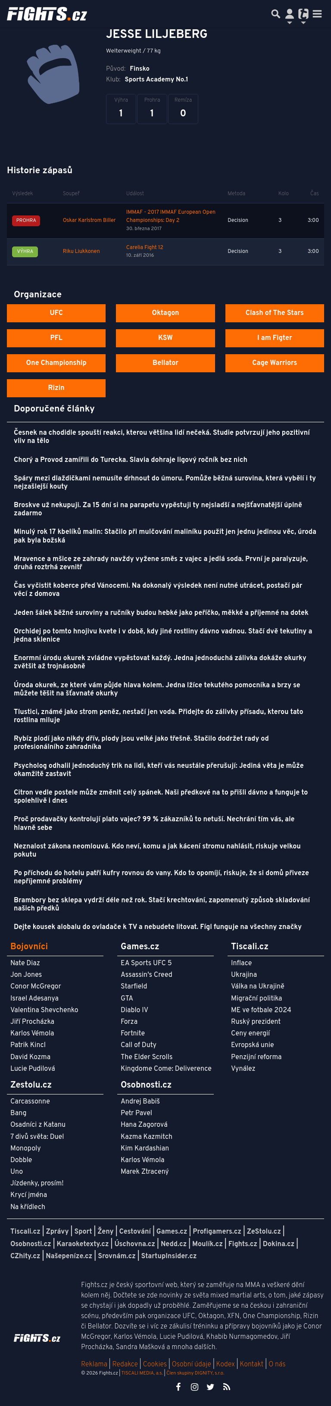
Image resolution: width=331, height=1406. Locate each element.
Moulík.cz (207, 1244)
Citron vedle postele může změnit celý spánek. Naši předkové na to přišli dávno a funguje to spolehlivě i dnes (161, 797)
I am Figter (274, 338)
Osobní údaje (191, 1364)
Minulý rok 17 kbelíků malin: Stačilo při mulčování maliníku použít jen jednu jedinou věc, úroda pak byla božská (165, 536)
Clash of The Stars (275, 313)
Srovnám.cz (117, 1256)
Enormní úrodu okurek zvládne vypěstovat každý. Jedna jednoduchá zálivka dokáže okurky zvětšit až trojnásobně (160, 662)
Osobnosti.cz (30, 1244)
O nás (277, 1364)
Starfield (134, 986)
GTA (127, 998)
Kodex (226, 1364)
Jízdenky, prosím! (37, 1183)
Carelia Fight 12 (144, 247)
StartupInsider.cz (169, 1256)
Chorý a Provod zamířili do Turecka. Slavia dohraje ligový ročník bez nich (130, 460)
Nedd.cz (174, 1244)
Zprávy (57, 1232)
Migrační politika (256, 998)
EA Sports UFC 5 (146, 963)
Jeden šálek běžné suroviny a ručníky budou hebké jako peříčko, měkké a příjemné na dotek (161, 613)
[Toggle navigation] (317, 13)
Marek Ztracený (145, 1172)
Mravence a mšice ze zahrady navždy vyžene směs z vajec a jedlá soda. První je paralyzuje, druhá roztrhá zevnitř (161, 563)
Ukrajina (244, 975)
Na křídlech (27, 1207)
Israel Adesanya (34, 998)
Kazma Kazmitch (146, 1137)
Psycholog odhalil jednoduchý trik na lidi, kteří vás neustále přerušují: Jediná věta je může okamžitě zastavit (159, 770)
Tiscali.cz (25, 1232)
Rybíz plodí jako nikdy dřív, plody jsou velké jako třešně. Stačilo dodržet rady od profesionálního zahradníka (141, 743)
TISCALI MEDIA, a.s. (141, 1373)
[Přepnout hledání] (276, 13)
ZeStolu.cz (264, 1232)
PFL (56, 338)
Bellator (165, 363)
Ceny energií (250, 1033)
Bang (18, 1113)
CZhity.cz (25, 1256)
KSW (165, 338)
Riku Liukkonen (81, 251)
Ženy (105, 1232)
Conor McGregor (35, 986)
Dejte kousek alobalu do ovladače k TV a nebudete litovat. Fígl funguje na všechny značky (158, 927)
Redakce (124, 1364)
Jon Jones (26, 975)
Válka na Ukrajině (257, 986)
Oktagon (165, 313)
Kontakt (252, 1364)
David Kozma (30, 1057)
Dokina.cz (278, 1244)
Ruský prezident (256, 1022)
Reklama (94, 1364)
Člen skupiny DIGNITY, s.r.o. (195, 1373)
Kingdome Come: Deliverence (166, 1069)
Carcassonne (30, 1101)
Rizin (56, 388)
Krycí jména (28, 1195)
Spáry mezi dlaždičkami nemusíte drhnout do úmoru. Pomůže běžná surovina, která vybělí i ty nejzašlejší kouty (165, 482)
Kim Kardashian (145, 1148)
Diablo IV (134, 1010)
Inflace (241, 963)
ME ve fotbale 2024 (261, 1010)
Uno (16, 1172)
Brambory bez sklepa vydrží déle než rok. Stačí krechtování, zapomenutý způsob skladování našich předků (162, 904)
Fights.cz (242, 1244)
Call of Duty (138, 1045)
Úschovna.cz (134, 1244)
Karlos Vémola (32, 1033)
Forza (129, 1022)
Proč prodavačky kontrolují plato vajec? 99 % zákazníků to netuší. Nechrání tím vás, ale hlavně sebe (154, 823)
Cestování (134, 1232)
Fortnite (133, 1033)
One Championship (56, 363)
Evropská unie (252, 1045)
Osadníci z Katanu (38, 1125)
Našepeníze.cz (69, 1256)
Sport (83, 1232)
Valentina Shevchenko (44, 1010)
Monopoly (25, 1148)
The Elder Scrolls (146, 1057)
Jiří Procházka (32, 1022)
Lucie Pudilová (32, 1069)
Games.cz (171, 1232)
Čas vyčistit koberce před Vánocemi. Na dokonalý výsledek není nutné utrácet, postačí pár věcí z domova (158, 590)
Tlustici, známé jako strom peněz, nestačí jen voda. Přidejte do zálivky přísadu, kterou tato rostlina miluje (158, 716)
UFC (56, 313)
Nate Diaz (25, 963)
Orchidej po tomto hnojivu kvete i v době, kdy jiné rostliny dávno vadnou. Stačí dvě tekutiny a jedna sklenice (163, 635)
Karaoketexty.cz (83, 1244)
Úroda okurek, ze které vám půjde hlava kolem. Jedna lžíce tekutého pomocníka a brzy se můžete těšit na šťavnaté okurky (157, 689)
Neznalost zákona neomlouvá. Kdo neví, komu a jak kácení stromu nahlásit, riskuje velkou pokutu (157, 850)
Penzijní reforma (256, 1057)
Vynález (243, 1069)
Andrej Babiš (140, 1101)
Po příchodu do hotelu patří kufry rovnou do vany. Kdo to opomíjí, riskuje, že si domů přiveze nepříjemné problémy (161, 877)
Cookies (155, 1364)
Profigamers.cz (217, 1232)
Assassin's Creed (146, 975)
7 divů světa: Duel (37, 1137)
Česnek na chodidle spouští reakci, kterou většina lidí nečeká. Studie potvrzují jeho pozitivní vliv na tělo (162, 437)
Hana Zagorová (144, 1125)
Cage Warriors (274, 363)
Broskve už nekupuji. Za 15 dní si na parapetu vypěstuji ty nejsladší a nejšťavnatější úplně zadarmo (158, 509)
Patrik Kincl (28, 1045)
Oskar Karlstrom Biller (89, 220)
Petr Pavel (136, 1113)
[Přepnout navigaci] (290, 13)
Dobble (21, 1160)
